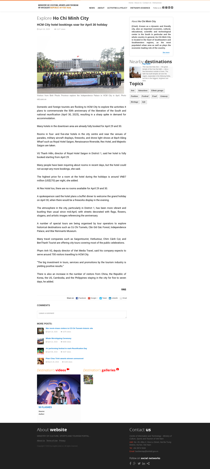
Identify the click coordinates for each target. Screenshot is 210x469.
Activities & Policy (117, 8)
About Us (138, 3)
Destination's (51, 370)
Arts (132, 90)
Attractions (142, 90)
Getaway (164, 96)
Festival (145, 96)
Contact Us (147, 3)
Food (154, 96)
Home (131, 3)
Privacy (62, 441)
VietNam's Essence (140, 8)
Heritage (134, 102)
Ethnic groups (157, 90)
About (101, 8)
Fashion (134, 96)
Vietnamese (157, 3)
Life (143, 102)
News (92, 8)
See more (166, 52)
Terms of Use (52, 441)
